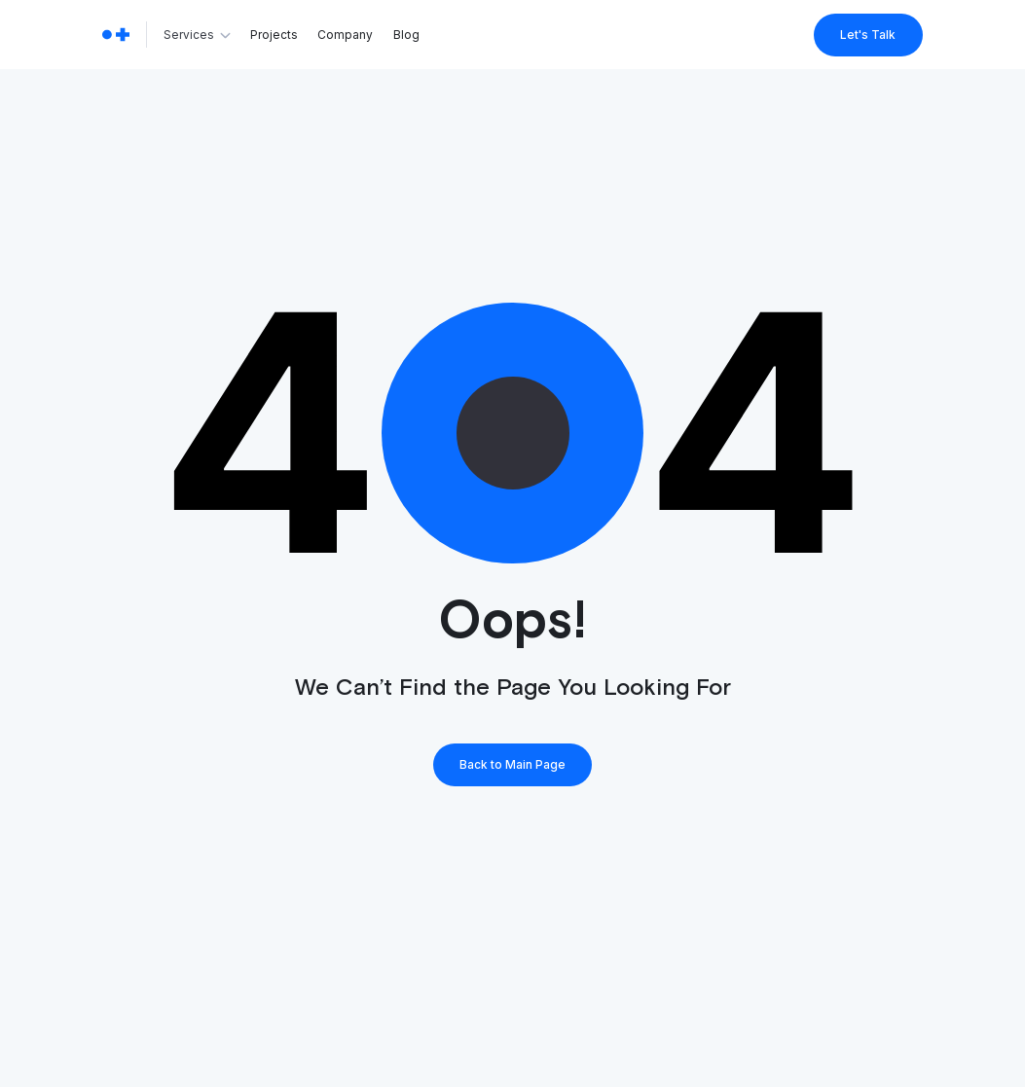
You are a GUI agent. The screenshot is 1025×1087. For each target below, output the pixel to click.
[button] (198, 35)
